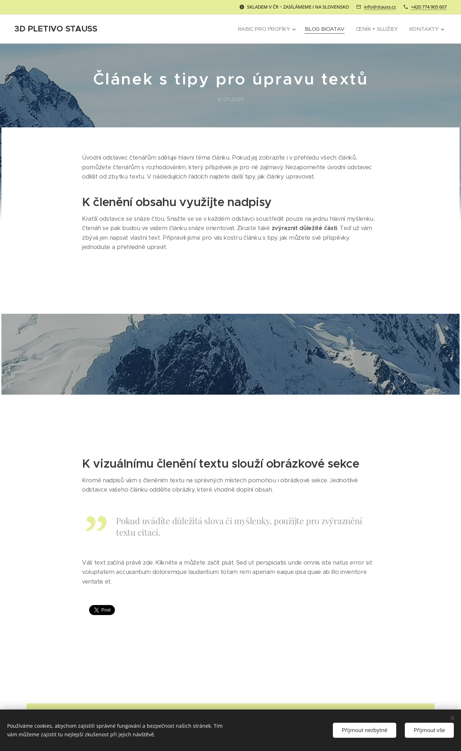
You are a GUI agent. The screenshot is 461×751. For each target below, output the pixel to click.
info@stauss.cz (380, 7)
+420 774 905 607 (429, 7)
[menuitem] (264, 29)
